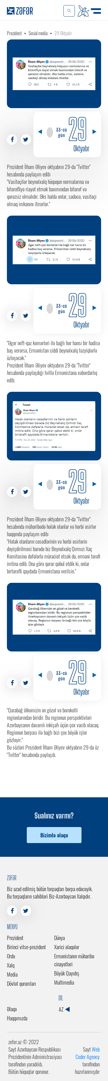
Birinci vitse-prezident (26, 947)
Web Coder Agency (87, 1053)
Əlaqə (12, 1009)
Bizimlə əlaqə (54, 835)
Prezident (14, 33)
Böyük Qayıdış (66, 973)
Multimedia (64, 982)
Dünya (59, 937)
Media (12, 974)
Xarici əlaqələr (66, 947)
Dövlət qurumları (21, 983)
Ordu (11, 956)
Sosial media (38, 33)
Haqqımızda (17, 1018)
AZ (64, 1009)
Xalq (10, 965)
